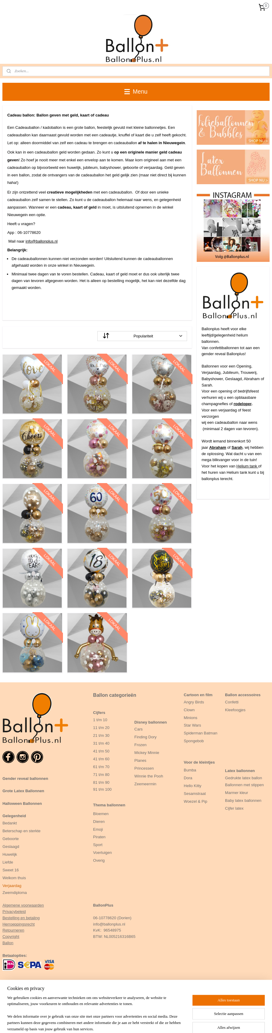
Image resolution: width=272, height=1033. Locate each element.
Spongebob (194, 741)
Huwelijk (9, 854)
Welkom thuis (14, 878)
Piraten (99, 837)
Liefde (7, 862)
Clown (189, 710)
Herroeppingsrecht (18, 924)
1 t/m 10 (100, 720)
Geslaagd (10, 846)
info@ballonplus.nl (42, 241)
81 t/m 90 (101, 782)
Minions (190, 717)
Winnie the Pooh (148, 776)
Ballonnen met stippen (244, 785)
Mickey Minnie (146, 752)
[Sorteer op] (142, 336)
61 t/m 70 (101, 767)
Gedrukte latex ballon (243, 778)
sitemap (154, 1022)
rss (164, 1022)
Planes (140, 760)
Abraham (217, 447)
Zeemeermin (145, 784)
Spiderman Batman (200, 733)
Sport (97, 844)
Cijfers (99, 712)
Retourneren (13, 930)
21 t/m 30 (101, 735)
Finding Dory (145, 737)
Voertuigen (102, 852)
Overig (99, 860)
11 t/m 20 (101, 727)
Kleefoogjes (235, 710)
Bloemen (100, 813)
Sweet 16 (10, 870)
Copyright (10, 936)
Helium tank (247, 466)
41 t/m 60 (101, 759)
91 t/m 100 (102, 789)
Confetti (232, 702)
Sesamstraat (195, 793)
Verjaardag (11, 885)
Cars (138, 729)
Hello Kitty (193, 785)
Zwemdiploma (14, 892)
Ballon (7, 943)
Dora (188, 778)
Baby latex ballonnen (243, 800)
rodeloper (242, 404)
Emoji (98, 829)
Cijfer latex (234, 808)
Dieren (99, 821)
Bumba (190, 770)
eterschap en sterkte (23, 831)
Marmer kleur (236, 792)
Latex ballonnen (240, 770)
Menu (135, 91)
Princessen (144, 768)
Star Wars (192, 725)
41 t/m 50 (101, 751)
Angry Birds (194, 702)
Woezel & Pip (195, 801)
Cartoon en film (198, 695)
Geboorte (11, 838)
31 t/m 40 (101, 743)
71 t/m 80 (101, 774)
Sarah (237, 447)
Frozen (140, 745)
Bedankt (9, 823)
